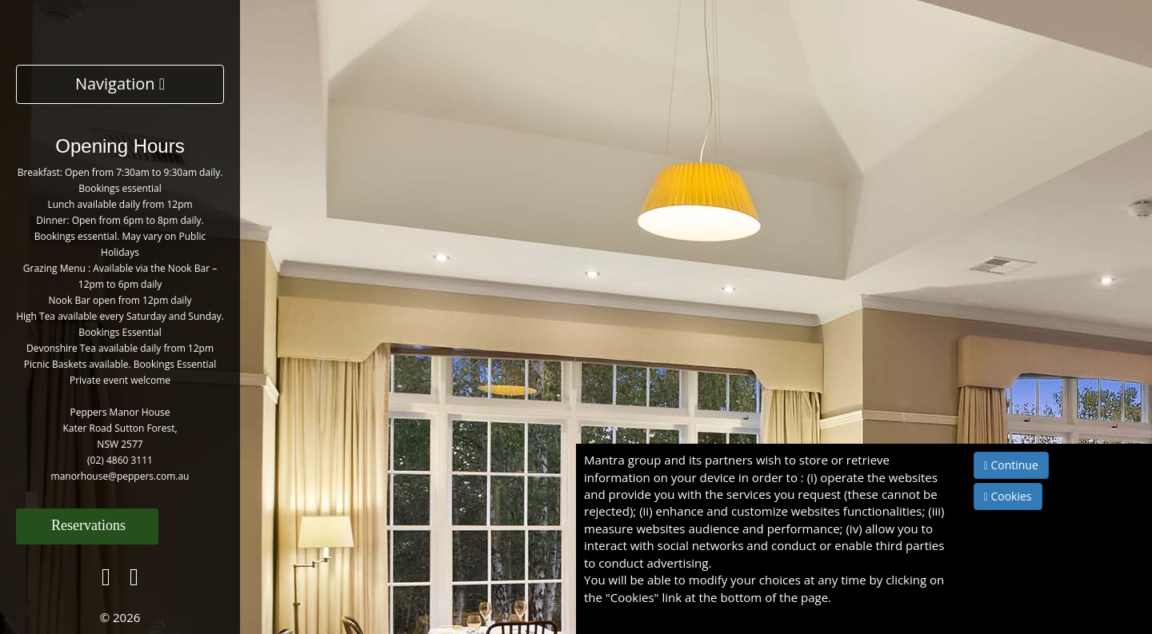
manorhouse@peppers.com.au (120, 476)
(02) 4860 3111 (120, 460)
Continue (1011, 465)
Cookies (1008, 496)
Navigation (120, 83)
